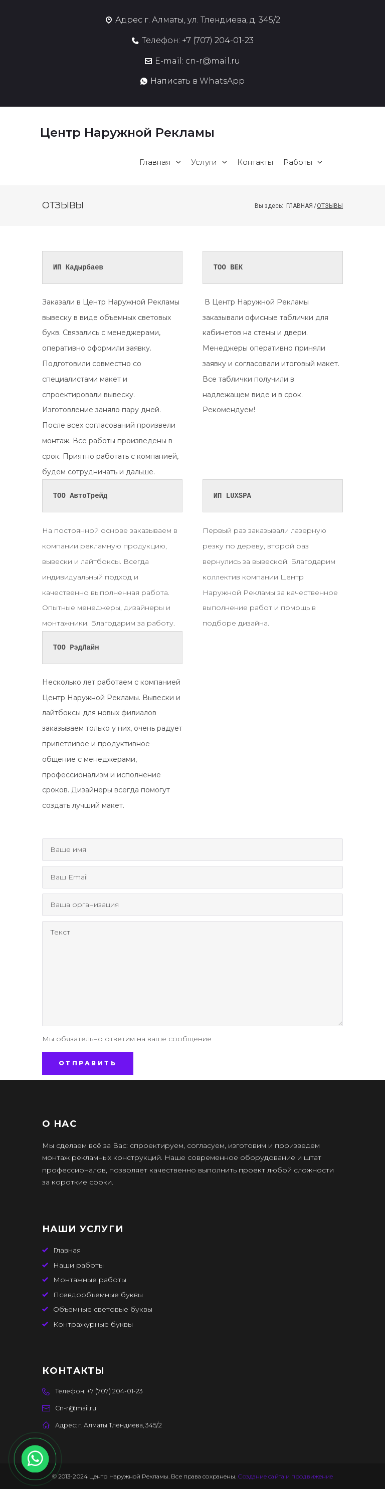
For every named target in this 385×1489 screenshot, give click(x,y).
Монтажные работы (89, 1279)
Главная (299, 205)
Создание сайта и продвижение (285, 1476)
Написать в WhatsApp (197, 81)
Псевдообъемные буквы (98, 1294)
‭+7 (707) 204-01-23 (218, 40)
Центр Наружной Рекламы (129, 132)
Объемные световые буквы (102, 1309)
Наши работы (78, 1265)
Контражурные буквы (93, 1324)
